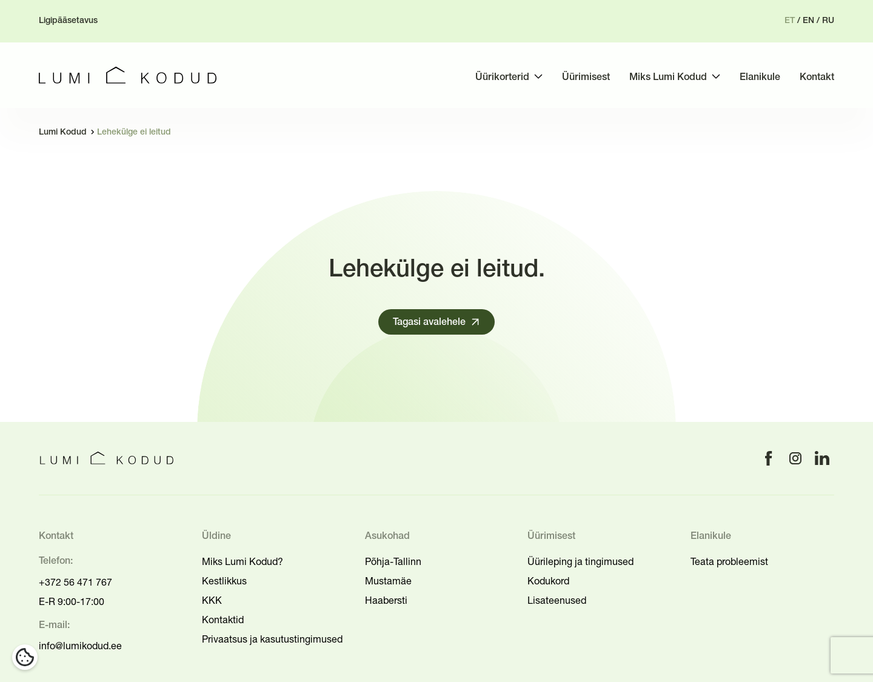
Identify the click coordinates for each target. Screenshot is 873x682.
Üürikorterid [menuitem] (502, 77)
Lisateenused (556, 600)
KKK (212, 600)
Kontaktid (223, 619)
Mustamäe (388, 580)
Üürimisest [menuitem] (586, 77)
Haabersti (386, 600)
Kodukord (548, 580)
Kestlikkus (224, 580)
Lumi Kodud (63, 132)
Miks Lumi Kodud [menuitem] (668, 77)
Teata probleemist (729, 561)
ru (828, 21)
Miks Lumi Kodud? (242, 561)
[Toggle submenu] (538, 76)
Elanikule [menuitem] (760, 77)
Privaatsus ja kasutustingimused (272, 639)
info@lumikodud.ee (80, 645)
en (808, 21)
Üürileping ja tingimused (580, 561)
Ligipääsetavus (68, 21)
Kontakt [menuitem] (817, 77)
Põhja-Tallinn (393, 561)
